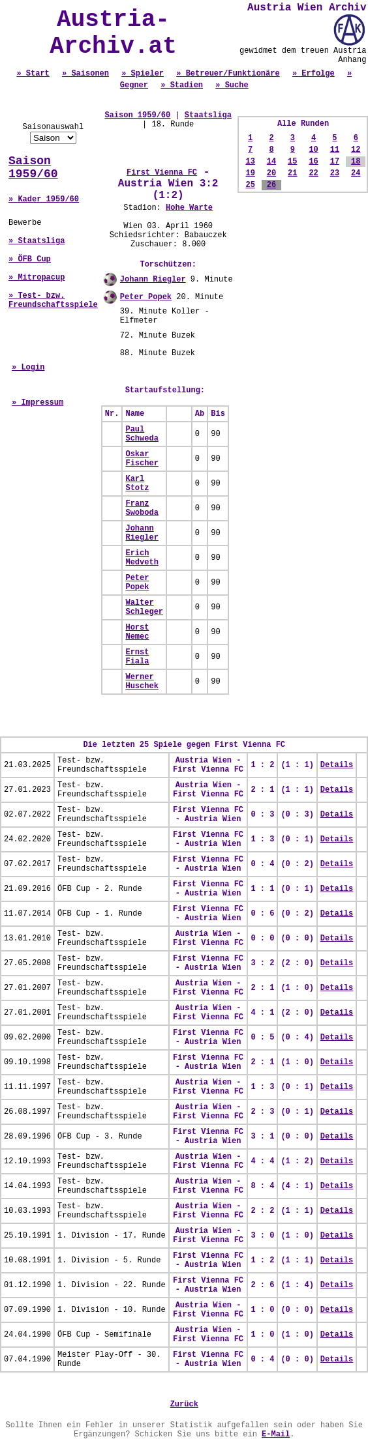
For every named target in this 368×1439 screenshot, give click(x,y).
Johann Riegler (153, 279)
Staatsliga (208, 115)
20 (271, 173)
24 (355, 173)
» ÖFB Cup (29, 259)
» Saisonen (85, 73)
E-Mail (276, 1434)
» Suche (231, 85)
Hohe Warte (189, 207)
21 (292, 173)
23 (334, 173)
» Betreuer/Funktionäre (227, 73)
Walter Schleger (144, 607)
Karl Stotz (137, 483)
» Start (32, 73)
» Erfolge (313, 73)
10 (313, 149)
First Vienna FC (162, 172)
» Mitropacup (36, 277)
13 (249, 161)
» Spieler (142, 73)
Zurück (184, 1404)
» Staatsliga (36, 241)
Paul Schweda (141, 434)
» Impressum (37, 402)
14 (271, 161)
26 (271, 185)
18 (355, 161)
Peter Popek (146, 297)
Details (336, 765)
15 (292, 161)
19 (249, 173)
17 (334, 161)
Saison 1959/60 (33, 167)
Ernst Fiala (137, 657)
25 (249, 185)
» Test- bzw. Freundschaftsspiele (53, 300)
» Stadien (182, 85)
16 (313, 161)
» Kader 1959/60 (43, 199)
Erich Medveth (141, 558)
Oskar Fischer (141, 459)
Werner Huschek (141, 682)
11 (334, 149)
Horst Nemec (137, 632)
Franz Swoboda (141, 508)
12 (355, 149)
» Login (28, 367)
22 (313, 173)
